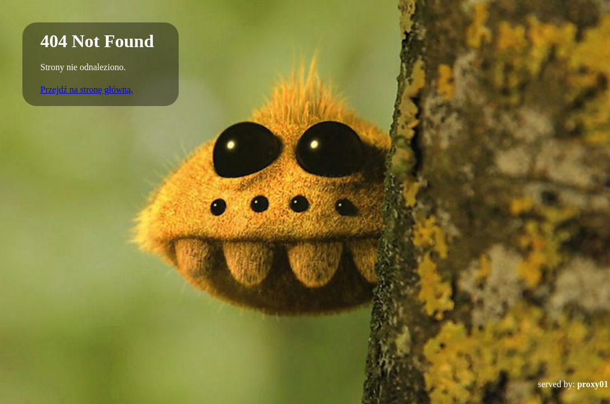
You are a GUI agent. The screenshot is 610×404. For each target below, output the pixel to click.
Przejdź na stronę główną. (86, 89)
